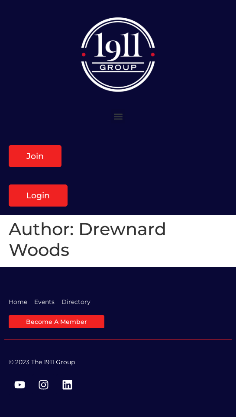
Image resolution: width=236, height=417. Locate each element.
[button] (118, 116)
